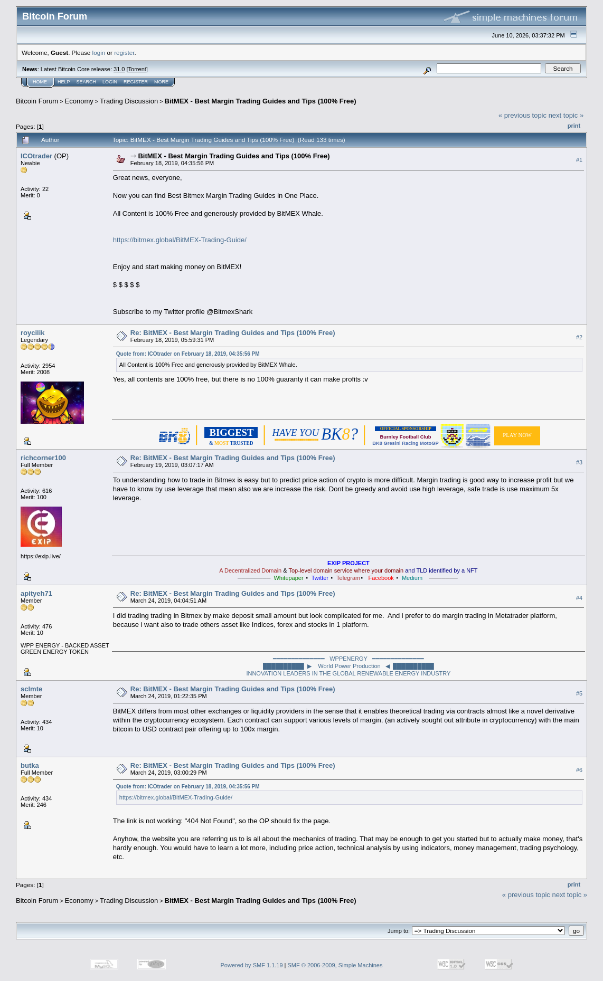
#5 (579, 693)
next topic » (566, 115)
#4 (579, 598)
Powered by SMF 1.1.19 (252, 965)
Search (87, 81)
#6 (579, 770)
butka (30, 765)
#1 (579, 160)
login (99, 52)
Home (40, 81)
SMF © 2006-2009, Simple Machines (335, 965)
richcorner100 (43, 458)
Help (64, 81)
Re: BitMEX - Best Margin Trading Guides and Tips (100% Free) (232, 333)
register (124, 52)
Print (574, 125)
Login (109, 81)
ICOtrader (36, 156)
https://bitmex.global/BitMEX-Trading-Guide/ (180, 240)
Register (136, 81)
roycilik (33, 333)
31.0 (119, 69)
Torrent (137, 69)
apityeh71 (36, 593)
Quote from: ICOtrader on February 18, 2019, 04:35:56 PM (188, 354)
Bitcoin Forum (37, 101)
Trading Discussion (129, 101)
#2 (579, 337)
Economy (79, 101)
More (161, 81)
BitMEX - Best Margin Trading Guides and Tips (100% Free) (260, 101)
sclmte (31, 689)
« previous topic (522, 115)
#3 (579, 462)
